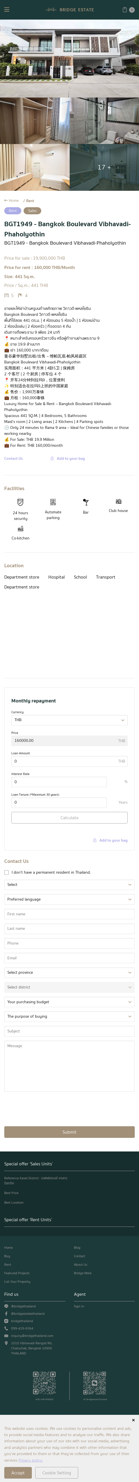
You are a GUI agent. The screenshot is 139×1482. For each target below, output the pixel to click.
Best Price (11, 1192)
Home (14, 201)
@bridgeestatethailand (28, 1313)
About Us (80, 1264)
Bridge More (83, 1273)
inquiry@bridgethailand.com (32, 1335)
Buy (7, 1256)
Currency (17, 712)
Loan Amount (20, 753)
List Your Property (17, 1281)
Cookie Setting (56, 1473)
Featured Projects (17, 1273)
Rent (30, 201)
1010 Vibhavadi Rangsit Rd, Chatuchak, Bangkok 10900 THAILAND (31, 1348)
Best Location (14, 1202)
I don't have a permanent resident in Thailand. (51, 872)
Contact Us (13, 458)
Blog (77, 1247)
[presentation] (47, 1108)
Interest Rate (20, 774)
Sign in (79, 1306)
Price (14, 733)
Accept (18, 1473)
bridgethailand (22, 1321)
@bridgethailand (23, 1306)
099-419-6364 (22, 1328)
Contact (79, 1256)
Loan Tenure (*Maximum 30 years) (35, 794)
